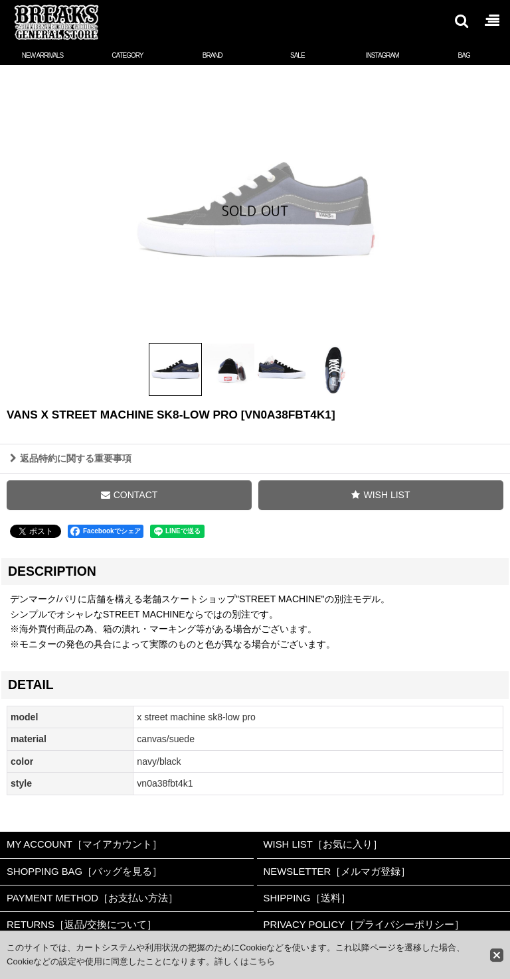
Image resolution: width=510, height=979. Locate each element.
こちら (262, 961)
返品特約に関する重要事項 (70, 466)
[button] (461, 20)
